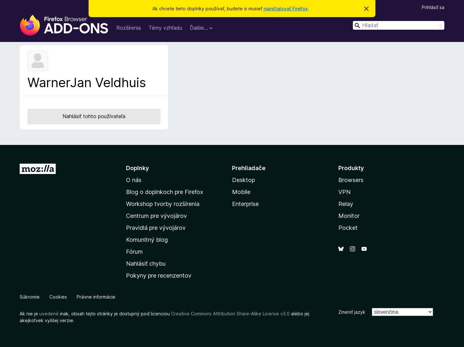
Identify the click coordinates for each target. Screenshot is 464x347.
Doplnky (137, 168)
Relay (345, 203)
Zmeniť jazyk (351, 312)
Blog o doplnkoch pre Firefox (164, 192)
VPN (344, 192)
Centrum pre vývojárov (156, 215)
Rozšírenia (128, 28)
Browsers (350, 180)
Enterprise (245, 203)
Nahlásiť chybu (146, 263)
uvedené (49, 313)
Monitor (349, 215)
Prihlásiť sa (433, 7)
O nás (133, 180)
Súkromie (30, 297)
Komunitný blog (147, 239)
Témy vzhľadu (165, 28)
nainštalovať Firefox (286, 8)
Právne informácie (96, 297)
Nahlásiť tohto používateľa (94, 116)
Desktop (243, 180)
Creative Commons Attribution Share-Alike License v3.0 (230, 313)
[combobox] (398, 25)
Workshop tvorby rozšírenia (162, 203)
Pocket (348, 227)
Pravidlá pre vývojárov (156, 227)
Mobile (241, 192)
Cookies (58, 297)
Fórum (134, 251)
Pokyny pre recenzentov (158, 275)
